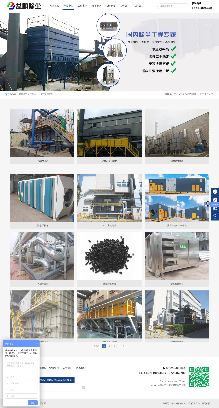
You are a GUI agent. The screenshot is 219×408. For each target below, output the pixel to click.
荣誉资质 (110, 5)
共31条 (96, 346)
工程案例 (82, 5)
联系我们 (138, 5)
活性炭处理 (170, 94)
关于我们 (124, 5)
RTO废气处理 (206, 94)
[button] (105, 82)
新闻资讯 (96, 5)
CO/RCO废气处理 (187, 94)
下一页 (121, 346)
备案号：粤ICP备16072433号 (177, 403)
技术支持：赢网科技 (200, 403)
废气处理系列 (47, 94)
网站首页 (54, 5)
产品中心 (68, 5)
